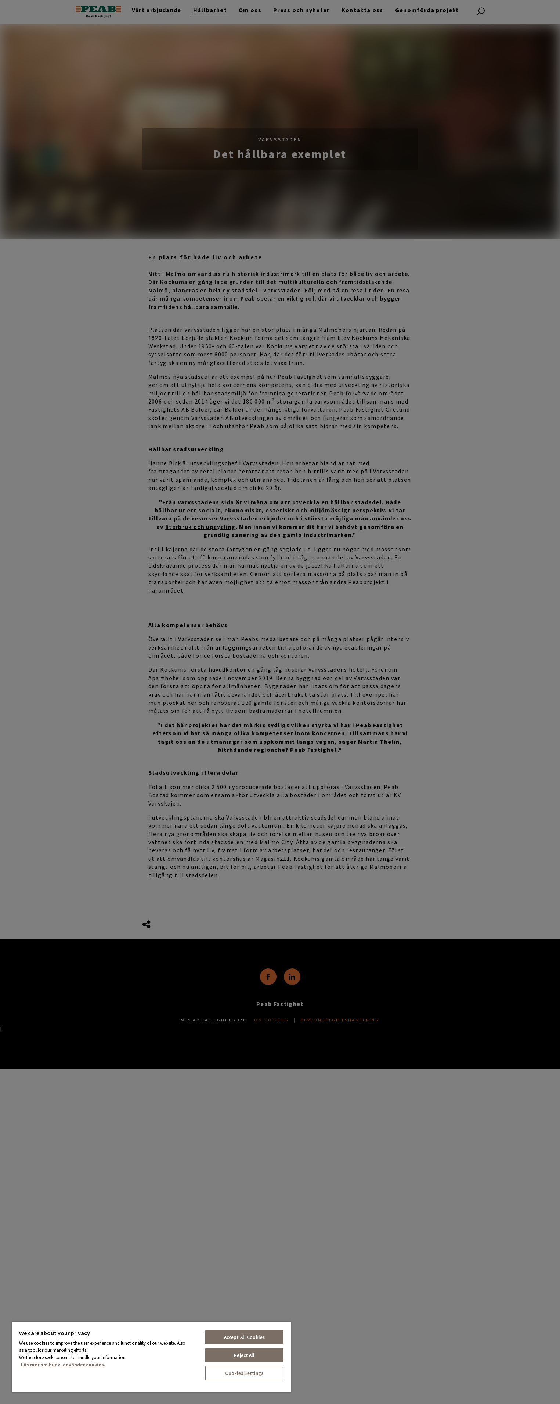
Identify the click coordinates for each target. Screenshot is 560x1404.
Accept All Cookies (244, 1337)
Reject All (244, 1355)
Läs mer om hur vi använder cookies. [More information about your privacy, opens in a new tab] (63, 1365)
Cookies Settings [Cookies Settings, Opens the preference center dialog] (244, 1373)
